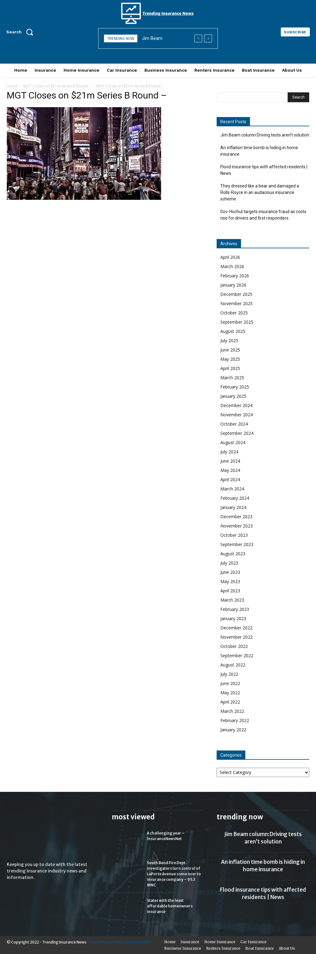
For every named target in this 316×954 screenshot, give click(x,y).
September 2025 (236, 322)
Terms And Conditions (131, 942)
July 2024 (229, 452)
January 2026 (233, 285)
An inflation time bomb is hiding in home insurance (259, 151)
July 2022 (229, 674)
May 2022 (230, 693)
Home (12, 86)
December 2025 (236, 294)
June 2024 (230, 461)
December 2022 (236, 628)
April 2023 (230, 591)
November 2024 (236, 415)
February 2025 (234, 387)
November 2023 (236, 526)
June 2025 (230, 350)
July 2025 (229, 340)
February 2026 (234, 276)
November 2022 (236, 637)
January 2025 (233, 396)
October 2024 (234, 424)
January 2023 (233, 618)
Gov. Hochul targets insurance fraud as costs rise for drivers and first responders (263, 215)
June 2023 (230, 572)
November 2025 (236, 303)
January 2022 (233, 730)
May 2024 (230, 470)
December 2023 (236, 516)
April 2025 (230, 368)
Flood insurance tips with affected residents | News (263, 170)
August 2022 (232, 665)
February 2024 (234, 498)
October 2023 (234, 535)
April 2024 (230, 479)
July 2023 (229, 563)
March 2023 (232, 600)
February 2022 (234, 720)
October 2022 (234, 646)
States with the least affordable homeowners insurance (170, 906)
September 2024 (236, 433)
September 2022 (236, 655)
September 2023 (236, 544)
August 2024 (232, 442)
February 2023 (234, 609)
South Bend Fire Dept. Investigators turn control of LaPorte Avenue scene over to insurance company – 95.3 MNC (174, 873)
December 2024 (236, 405)
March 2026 (232, 266)
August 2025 (232, 331)
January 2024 (233, 507)
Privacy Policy (99, 942)
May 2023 (230, 581)
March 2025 (232, 377)
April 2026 (230, 257)
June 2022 (230, 683)
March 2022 (232, 711)
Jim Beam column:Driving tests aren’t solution (264, 134)
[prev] (198, 38)
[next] (208, 38)
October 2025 (234, 313)
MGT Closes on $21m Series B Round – (56, 86)
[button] (21, 32)
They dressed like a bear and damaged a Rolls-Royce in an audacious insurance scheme (259, 192)
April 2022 (230, 702)
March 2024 (232, 489)
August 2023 (232, 554)
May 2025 (230, 359)
